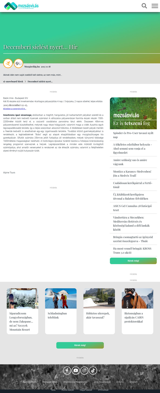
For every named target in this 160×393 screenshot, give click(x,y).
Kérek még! (133, 261)
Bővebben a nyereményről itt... (14, 109)
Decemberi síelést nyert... (40, 81)
